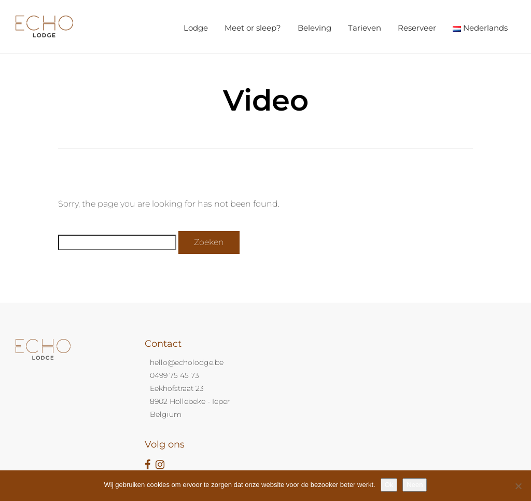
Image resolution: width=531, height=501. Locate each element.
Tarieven (364, 28)
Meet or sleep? (253, 28)
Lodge (196, 28)
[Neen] (518, 486)
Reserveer (417, 28)
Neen (415, 485)
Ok (389, 485)
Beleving (314, 28)
